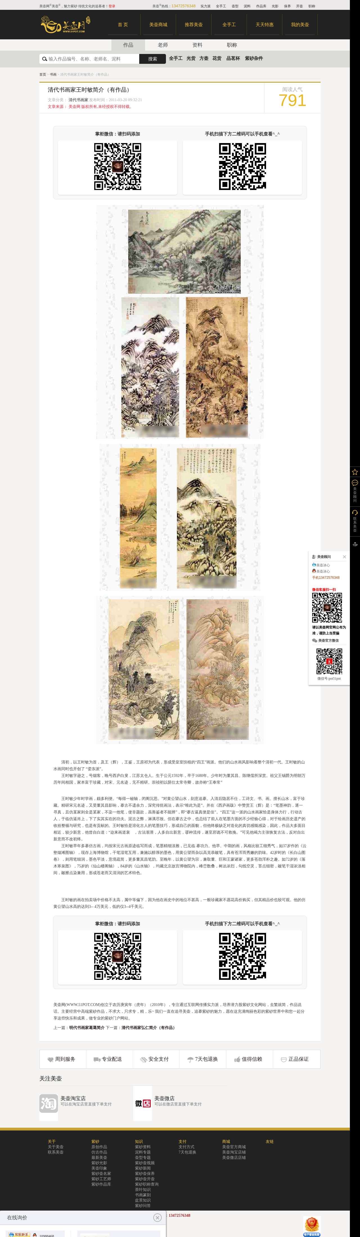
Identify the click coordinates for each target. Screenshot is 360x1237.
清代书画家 (78, 100)
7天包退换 (206, 1059)
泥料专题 (143, 1152)
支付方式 (186, 1147)
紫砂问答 (143, 1206)
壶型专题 (143, 1157)
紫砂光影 (99, 1163)
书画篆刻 (143, 1195)
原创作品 (99, 1147)
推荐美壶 (194, 24)
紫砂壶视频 (145, 1163)
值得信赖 (252, 1059)
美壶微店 (164, 1098)
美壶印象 (99, 1168)
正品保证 (299, 1059)
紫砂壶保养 (145, 1174)
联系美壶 (56, 1152)
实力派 (206, 6)
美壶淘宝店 (73, 1098)
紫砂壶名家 (101, 1174)
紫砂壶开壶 (145, 1179)
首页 (42, 74)
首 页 (123, 24)
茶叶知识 (143, 1190)
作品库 (261, 6)
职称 (312, 6)
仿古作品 (99, 1152)
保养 (287, 6)
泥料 (247, 6)
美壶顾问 (355, 495)
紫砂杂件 (254, 58)
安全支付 (158, 1059)
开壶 (299, 6)
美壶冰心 (323, 565)
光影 (275, 6)
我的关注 (355, 472)
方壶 (203, 58)
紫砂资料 (143, 1147)
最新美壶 (99, 1157)
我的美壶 (300, 24)
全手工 (221, 6)
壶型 (235, 6)
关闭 (343, 557)
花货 (216, 58)
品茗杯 (233, 58)
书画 (53, 74)
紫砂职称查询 (147, 1184)
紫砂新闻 (143, 1168)
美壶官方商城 (234, 1147)
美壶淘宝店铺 (234, 1152)
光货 (190, 58)
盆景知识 (143, 1200)
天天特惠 (265, 24)
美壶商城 (158, 24)
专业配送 (112, 1059)
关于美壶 (56, 1147)
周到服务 (65, 1059)
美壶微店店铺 (234, 1157)
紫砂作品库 (101, 1184)
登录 (112, 6)
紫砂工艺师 (101, 1179)
